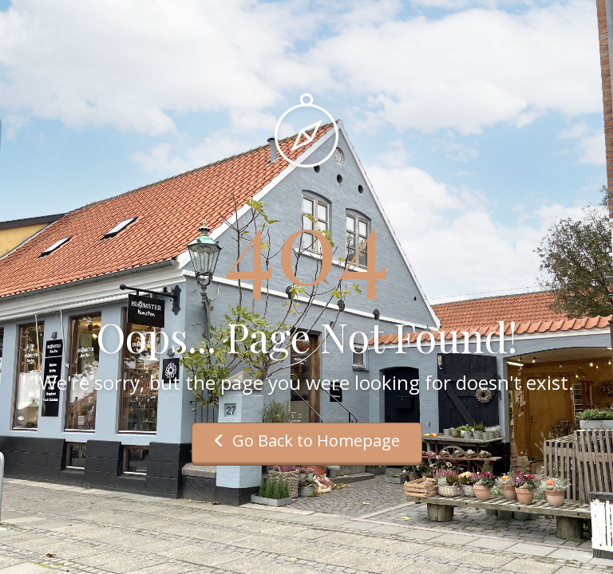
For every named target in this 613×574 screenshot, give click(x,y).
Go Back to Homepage (307, 440)
